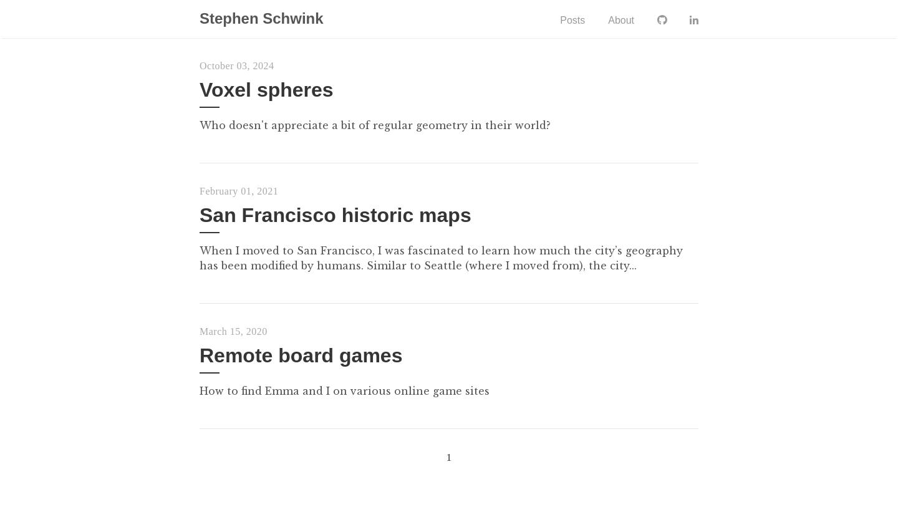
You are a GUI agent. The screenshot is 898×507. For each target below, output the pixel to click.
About (620, 20)
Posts (571, 20)
